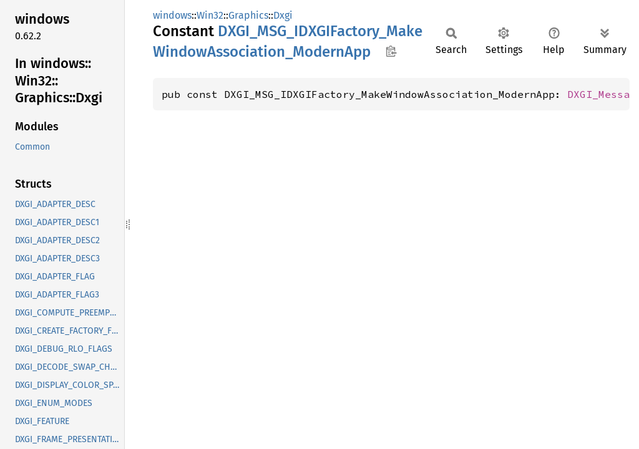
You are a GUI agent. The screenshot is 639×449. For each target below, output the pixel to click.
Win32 (210, 15)
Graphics (248, 15)
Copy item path (391, 51)
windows (172, 15)
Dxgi (283, 15)
